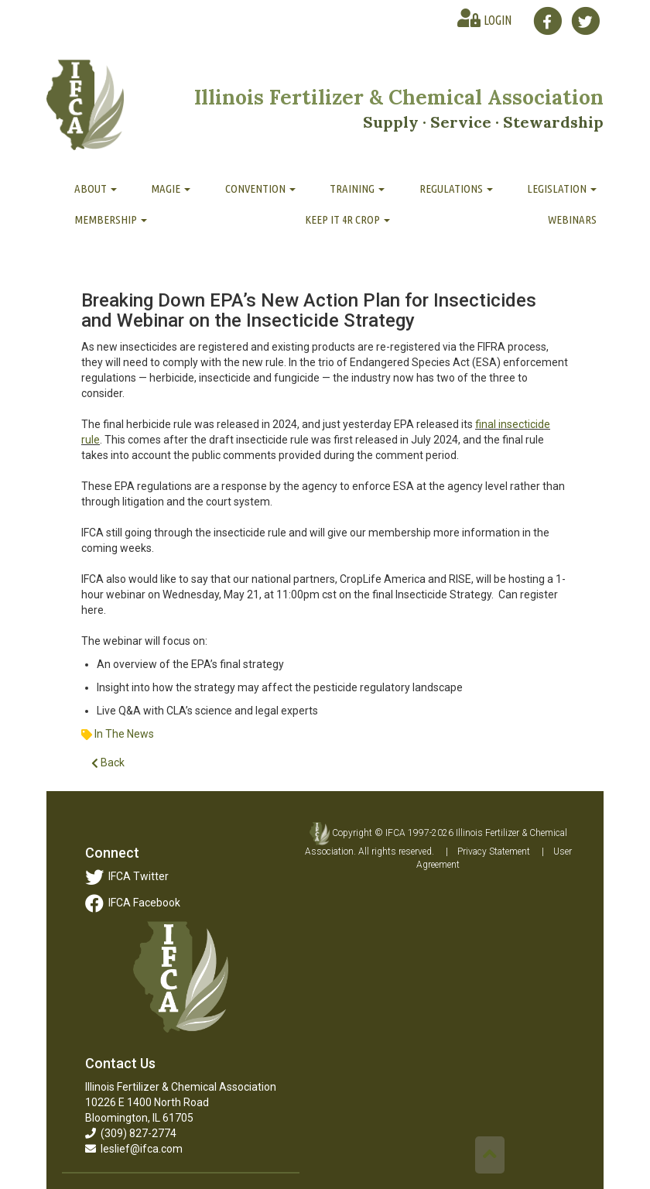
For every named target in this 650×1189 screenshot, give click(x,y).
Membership (110, 219)
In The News (124, 734)
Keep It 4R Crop (347, 219)
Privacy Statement (493, 851)
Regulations (456, 188)
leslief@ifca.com (134, 1149)
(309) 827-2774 (130, 1133)
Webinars (572, 219)
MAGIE (170, 188)
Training (357, 188)
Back (108, 762)
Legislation (562, 188)
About (95, 188)
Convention (260, 188)
